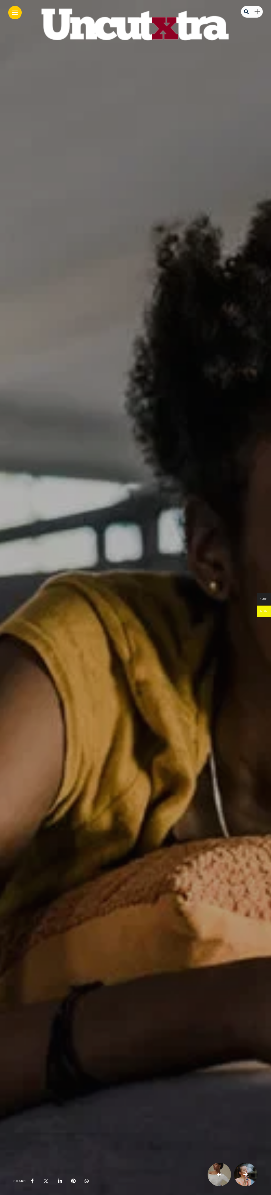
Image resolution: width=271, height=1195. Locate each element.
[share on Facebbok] (32, 1181)
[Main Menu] (15, 13)
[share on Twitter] (46, 1181)
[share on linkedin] (60, 1181)
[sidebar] (257, 12)
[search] (246, 12)
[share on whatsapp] (87, 1181)
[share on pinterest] (73, 1181)
